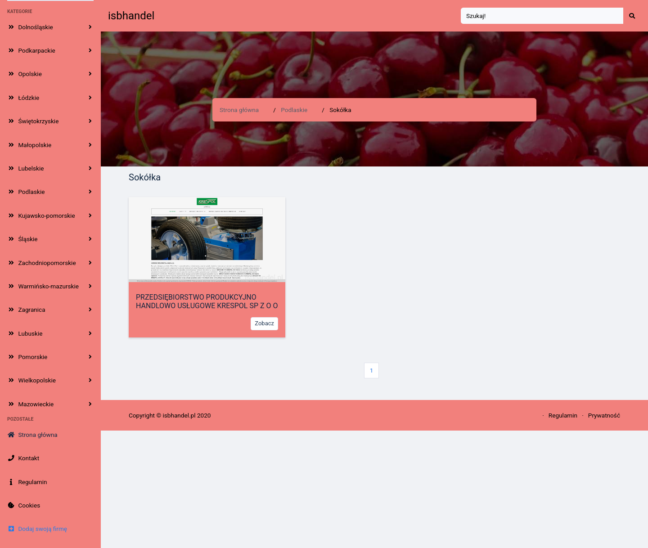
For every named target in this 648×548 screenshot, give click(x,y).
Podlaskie (294, 109)
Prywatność (604, 415)
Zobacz (264, 323)
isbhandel (131, 15)
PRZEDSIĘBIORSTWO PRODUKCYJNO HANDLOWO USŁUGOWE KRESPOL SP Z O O (207, 301)
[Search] (542, 16)
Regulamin (563, 415)
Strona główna (239, 109)
